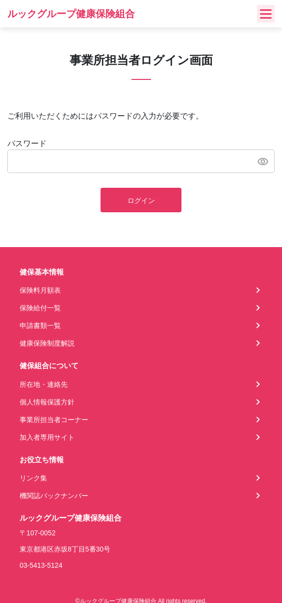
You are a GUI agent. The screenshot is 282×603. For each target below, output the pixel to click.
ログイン (141, 200)
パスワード (27, 143)
